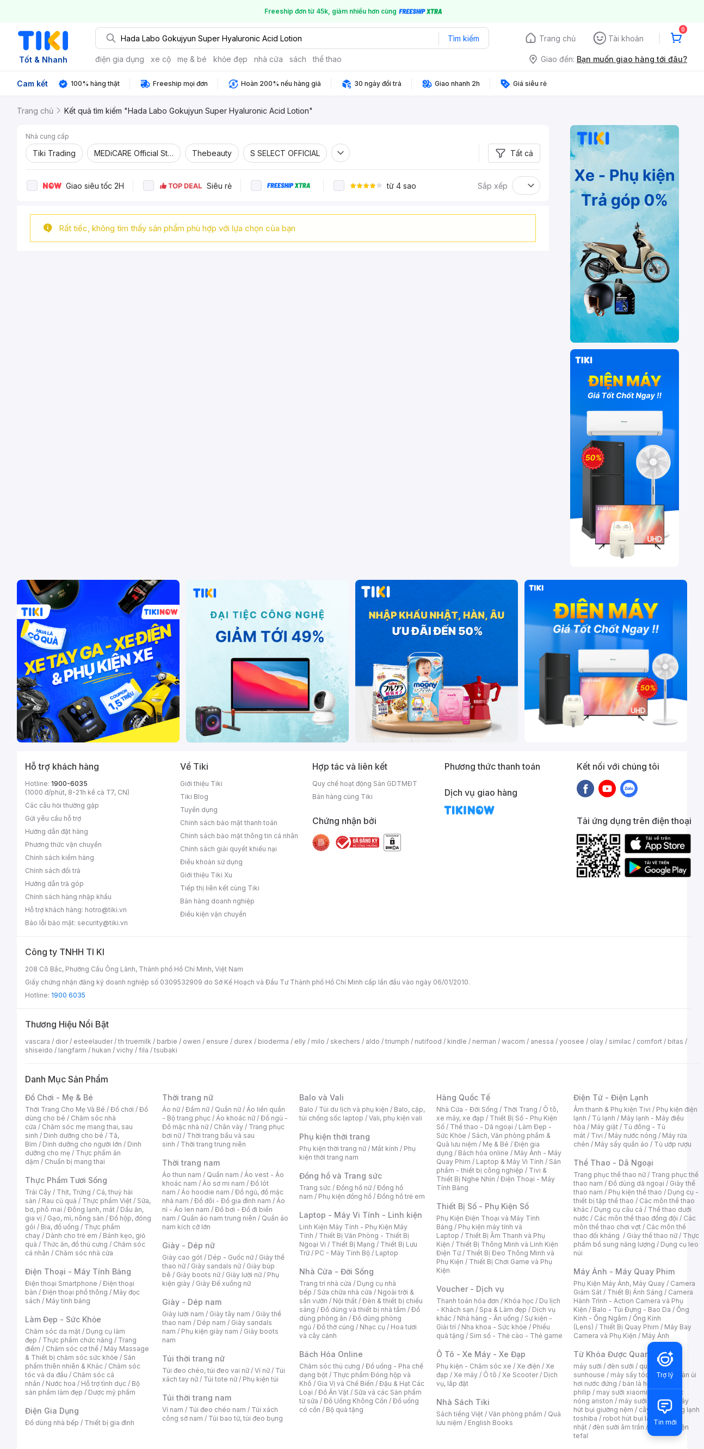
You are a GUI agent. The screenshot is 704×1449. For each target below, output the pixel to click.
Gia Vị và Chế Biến (345, 1383)
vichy (124, 1050)
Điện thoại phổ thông (75, 1292)
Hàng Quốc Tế (463, 1097)
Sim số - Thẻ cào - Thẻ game (516, 1336)
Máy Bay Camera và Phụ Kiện (632, 1331)
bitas (675, 1041)
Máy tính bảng (68, 1301)
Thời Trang (520, 1109)
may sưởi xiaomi (621, 1392)
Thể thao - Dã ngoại (481, 1127)
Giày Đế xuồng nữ (223, 1283)
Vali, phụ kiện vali (395, 1118)
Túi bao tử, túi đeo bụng (245, 1418)
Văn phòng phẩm (515, 1414)
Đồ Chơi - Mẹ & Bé (59, 1097)
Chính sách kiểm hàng (59, 857)
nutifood (428, 1041)
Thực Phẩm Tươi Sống (66, 1180)
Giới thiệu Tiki (201, 783)
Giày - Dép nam (191, 1301)
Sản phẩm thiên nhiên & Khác (80, 1361)
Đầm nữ (197, 1109)
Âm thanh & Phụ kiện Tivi (612, 1109)
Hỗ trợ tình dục (103, 1383)
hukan (101, 1050)
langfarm (72, 1050)
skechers (345, 1041)
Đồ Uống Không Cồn (355, 1401)
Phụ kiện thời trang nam (357, 1152)
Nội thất (345, 1301)
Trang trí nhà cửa (325, 1283)
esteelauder (93, 1041)
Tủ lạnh (603, 1118)
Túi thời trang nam (196, 1397)
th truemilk (134, 1041)
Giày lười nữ (244, 1275)
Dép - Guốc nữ (231, 1257)
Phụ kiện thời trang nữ (332, 1148)
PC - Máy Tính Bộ (342, 1253)
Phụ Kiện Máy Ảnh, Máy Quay (619, 1283)
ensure (217, 1041)
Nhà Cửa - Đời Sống (336, 1271)
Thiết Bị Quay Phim (629, 1327)
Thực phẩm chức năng (77, 1340)
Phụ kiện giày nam (209, 1331)
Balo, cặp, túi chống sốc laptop (362, 1113)
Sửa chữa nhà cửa (344, 1292)
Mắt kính (385, 1148)
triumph (397, 1041)
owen (192, 1041)
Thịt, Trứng (74, 1192)
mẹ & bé (192, 59)
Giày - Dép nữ (188, 1245)
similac (620, 1041)
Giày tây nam (229, 1314)
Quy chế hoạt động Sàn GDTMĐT (364, 783)
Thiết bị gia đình (109, 1423)
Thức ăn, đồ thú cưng (75, 1244)
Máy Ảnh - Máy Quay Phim (624, 1271)
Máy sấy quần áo (622, 1144)
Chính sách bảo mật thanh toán (228, 823)
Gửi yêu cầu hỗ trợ (53, 818)
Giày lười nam (183, 1314)
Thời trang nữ (187, 1097)
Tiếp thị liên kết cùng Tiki (220, 888)
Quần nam (223, 1175)
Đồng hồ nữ (354, 1188)
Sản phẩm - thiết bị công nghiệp (498, 1165)
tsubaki (165, 1050)
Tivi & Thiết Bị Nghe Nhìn (491, 1174)
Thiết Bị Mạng (353, 1244)
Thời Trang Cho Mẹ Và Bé (65, 1109)
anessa (542, 1041)
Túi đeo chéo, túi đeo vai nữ (205, 1370)
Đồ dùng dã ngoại (636, 1183)
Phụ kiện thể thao (635, 1192)
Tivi (597, 1135)
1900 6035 (68, 995)
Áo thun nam (181, 1175)
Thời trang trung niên (213, 1144)
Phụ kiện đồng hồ (345, 1196)
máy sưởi (587, 1366)
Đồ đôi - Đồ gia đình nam (232, 1201)
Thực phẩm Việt (107, 1201)
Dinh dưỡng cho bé (73, 1135)
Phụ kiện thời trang (334, 1136)
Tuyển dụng (199, 810)
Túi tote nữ (220, 1379)
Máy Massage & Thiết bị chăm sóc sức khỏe (87, 1353)
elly (300, 1041)
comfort (649, 1041)
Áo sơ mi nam (223, 1183)
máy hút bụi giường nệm (631, 1405)
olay (596, 1041)
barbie (167, 1041)
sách (297, 59)
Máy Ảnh (655, 1336)
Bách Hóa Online (331, 1354)
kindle (457, 1041)
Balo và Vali (321, 1097)
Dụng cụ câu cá (618, 1209)
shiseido (39, 1050)
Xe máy (466, 1375)
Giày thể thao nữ (652, 1235)
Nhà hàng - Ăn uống (488, 1318)
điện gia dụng (119, 59)
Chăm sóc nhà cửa (84, 1253)
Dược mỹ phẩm (111, 1392)
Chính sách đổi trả (53, 870)
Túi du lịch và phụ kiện (353, 1109)
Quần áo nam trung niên (218, 1218)
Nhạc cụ (372, 1327)
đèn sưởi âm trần (618, 1427)
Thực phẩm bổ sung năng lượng (636, 1239)
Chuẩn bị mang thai (75, 1161)
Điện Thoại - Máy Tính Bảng (78, 1271)
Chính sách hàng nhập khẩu (68, 897)
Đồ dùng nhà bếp (52, 1423)
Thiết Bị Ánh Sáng (635, 1292)
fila (144, 1050)
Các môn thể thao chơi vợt (634, 1222)
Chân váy (228, 1127)
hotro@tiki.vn (106, 910)
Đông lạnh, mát (91, 1209)
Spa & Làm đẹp (503, 1309)
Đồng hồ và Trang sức (340, 1175)
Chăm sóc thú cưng (329, 1366)
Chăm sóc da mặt (53, 1331)
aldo (373, 1041)
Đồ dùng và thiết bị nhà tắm (363, 1309)
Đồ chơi (122, 1109)
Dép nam (211, 1322)
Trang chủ (557, 38)
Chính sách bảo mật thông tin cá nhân (239, 836)
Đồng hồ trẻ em (401, 1196)
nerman (484, 1041)
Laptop (386, 1253)
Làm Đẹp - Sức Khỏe (63, 1319)
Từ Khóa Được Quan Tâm (620, 1354)
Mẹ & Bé (496, 1144)
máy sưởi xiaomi (644, 1401)
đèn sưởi (620, 1366)
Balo (306, 1109)
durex (243, 1041)
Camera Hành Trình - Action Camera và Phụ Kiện (633, 1301)
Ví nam (172, 1409)
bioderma (273, 1041)
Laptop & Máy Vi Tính (510, 1161)
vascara (37, 1041)
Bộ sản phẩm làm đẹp (82, 1387)
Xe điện (528, 1366)
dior (61, 1041)
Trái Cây (38, 1192)
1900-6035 (69, 783)
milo (318, 1041)
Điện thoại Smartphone (61, 1283)
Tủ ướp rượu (672, 1144)
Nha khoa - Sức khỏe (494, 1327)
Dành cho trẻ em (71, 1235)
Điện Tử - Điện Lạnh (611, 1097)
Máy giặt (604, 1127)
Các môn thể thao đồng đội (636, 1218)
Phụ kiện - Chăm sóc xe (473, 1366)
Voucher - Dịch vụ (470, 1288)
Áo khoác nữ (235, 1118)
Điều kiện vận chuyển (213, 914)
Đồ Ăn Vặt (333, 1392)
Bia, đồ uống (60, 1227)
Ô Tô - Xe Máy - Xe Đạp (481, 1354)
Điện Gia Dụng (52, 1410)
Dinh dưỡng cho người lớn (82, 1144)
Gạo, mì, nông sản (75, 1218)
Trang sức (315, 1188)
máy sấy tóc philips (641, 1375)
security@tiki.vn (102, 923)
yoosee (571, 1041)
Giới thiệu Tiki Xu (206, 875)
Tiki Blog (194, 796)
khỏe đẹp (230, 59)
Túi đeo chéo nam (217, 1409)
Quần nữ (228, 1109)
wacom (513, 1041)
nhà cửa (268, 59)
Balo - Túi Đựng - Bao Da (631, 1309)
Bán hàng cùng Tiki (342, 796)
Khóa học (519, 1301)
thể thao (327, 59)
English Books (490, 1423)
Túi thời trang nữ (193, 1358)
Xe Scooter (520, 1375)
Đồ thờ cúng (335, 1327)
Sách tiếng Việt (459, 1414)
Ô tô (490, 1375)
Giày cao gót (182, 1257)
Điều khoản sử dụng (211, 862)
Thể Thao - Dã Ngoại (613, 1162)
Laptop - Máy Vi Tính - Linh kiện (360, 1214)
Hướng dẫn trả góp (54, 884)
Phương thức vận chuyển (63, 844)
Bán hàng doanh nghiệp (217, 901)
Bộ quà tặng (344, 1409)
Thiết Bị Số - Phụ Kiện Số (482, 1206)
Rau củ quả (59, 1201)
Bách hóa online (483, 1153)
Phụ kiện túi (261, 1379)
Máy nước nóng (632, 1135)
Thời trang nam (191, 1162)
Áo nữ (171, 1109)
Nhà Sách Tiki (463, 1402)
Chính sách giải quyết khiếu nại (228, 849)
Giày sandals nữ (216, 1266)
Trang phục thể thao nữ (609, 1175)
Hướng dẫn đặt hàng (56, 831)
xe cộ (161, 59)
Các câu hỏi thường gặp (62, 805)
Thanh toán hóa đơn (467, 1301)
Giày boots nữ (198, 1275)
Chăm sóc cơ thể (72, 1349)
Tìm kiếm (463, 38)
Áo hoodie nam (205, 1192)
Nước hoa (61, 1383)
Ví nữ (262, 1370)
